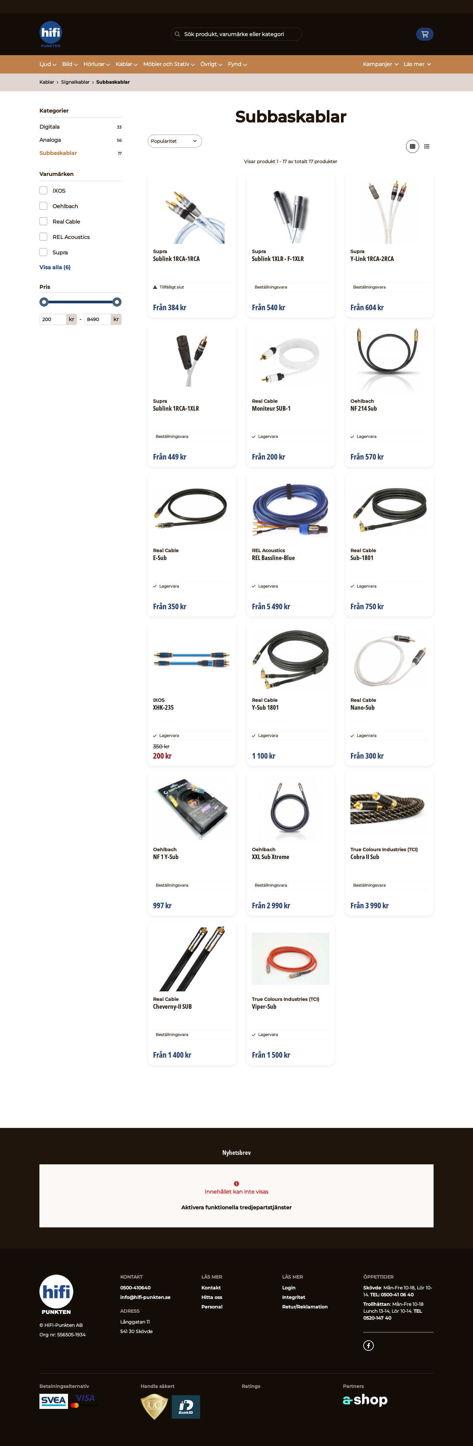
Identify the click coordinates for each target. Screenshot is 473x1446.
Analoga (80, 140)
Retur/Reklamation (305, 1307)
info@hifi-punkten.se (145, 1298)
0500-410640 (135, 1288)
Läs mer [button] (417, 64)
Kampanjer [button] (380, 64)
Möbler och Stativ (169, 64)
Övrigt (211, 64)
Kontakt (211, 1288)
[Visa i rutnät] (412, 146)
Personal (211, 1307)
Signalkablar (75, 82)
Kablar (127, 64)
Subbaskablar (113, 82)
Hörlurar (96, 64)
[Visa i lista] (427, 146)
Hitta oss (211, 1298)
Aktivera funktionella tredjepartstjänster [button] (236, 1208)
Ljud (48, 64)
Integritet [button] (293, 1298)
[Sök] (236, 34)
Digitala (80, 127)
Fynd (237, 64)
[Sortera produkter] (175, 141)
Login (289, 1288)
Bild (70, 64)
